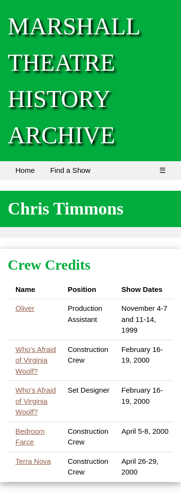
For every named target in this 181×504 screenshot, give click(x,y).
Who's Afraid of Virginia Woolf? (35, 360)
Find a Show (70, 170)
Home (25, 170)
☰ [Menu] (162, 170)
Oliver (24, 308)
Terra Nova (33, 461)
